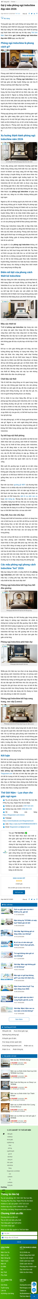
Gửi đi (19, 1242)
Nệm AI (3, 1264)
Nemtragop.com (25, 1288)
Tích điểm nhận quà (7, 1226)
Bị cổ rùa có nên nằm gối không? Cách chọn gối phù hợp (24, 943)
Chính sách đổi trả (26, 1264)
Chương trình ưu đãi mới (9, 1217)
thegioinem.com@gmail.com (20, 827)
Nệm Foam (4, 1261)
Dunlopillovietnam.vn (27, 1285)
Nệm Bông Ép (5, 1258)
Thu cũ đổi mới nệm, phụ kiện (11, 1220)
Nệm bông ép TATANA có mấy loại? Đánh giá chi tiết (25, 921)
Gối (2, 1269)
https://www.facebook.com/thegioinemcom (18, 821)
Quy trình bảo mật (26, 1269)
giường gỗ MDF (19, 485)
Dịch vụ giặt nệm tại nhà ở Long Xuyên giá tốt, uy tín (23, 998)
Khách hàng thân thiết (27, 1255)
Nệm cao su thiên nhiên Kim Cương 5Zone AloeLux (22, 1106)
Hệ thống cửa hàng (7, 1293)
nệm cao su (33, 496)
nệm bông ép (10, 499)
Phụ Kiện (4, 1275)
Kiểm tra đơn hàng (26, 1272)
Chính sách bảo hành (27, 1261)
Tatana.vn (23, 1291)
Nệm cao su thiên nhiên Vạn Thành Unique (22, 1094)
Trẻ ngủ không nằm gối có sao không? (24, 954)
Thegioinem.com (6, 774)
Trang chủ (6, 1)
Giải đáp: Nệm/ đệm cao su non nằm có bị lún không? (24, 1009)
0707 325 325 (28, 806)
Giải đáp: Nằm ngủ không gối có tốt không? (24, 965)
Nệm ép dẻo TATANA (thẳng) (20, 1060)
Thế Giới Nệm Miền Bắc (28, 1296)
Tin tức (13, 1)
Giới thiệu (4, 1285)
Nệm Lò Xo (5, 1255)
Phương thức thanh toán (28, 1267)
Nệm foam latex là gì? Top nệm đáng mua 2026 (24, 987)
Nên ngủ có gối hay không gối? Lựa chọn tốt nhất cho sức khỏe (24, 976)
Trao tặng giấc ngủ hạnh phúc (11, 1223)
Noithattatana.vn (25, 1293)
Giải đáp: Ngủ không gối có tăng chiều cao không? (24, 932)
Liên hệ (3, 1291)
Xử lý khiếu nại (25, 1252)
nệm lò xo (24, 496)
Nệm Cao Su (5, 1252)
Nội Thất (4, 1272)
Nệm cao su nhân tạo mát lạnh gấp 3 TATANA (23, 1117)
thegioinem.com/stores (23, 1209)
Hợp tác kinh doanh (26, 1258)
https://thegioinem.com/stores (14, 815)
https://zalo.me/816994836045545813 (23, 824)
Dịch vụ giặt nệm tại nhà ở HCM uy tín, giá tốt (23, 910)
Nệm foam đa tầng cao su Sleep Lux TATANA (23, 1083)
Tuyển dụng (5, 1288)
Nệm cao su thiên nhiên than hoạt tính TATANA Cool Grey (23, 1072)
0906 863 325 (27, 809)
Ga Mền (3, 1267)
